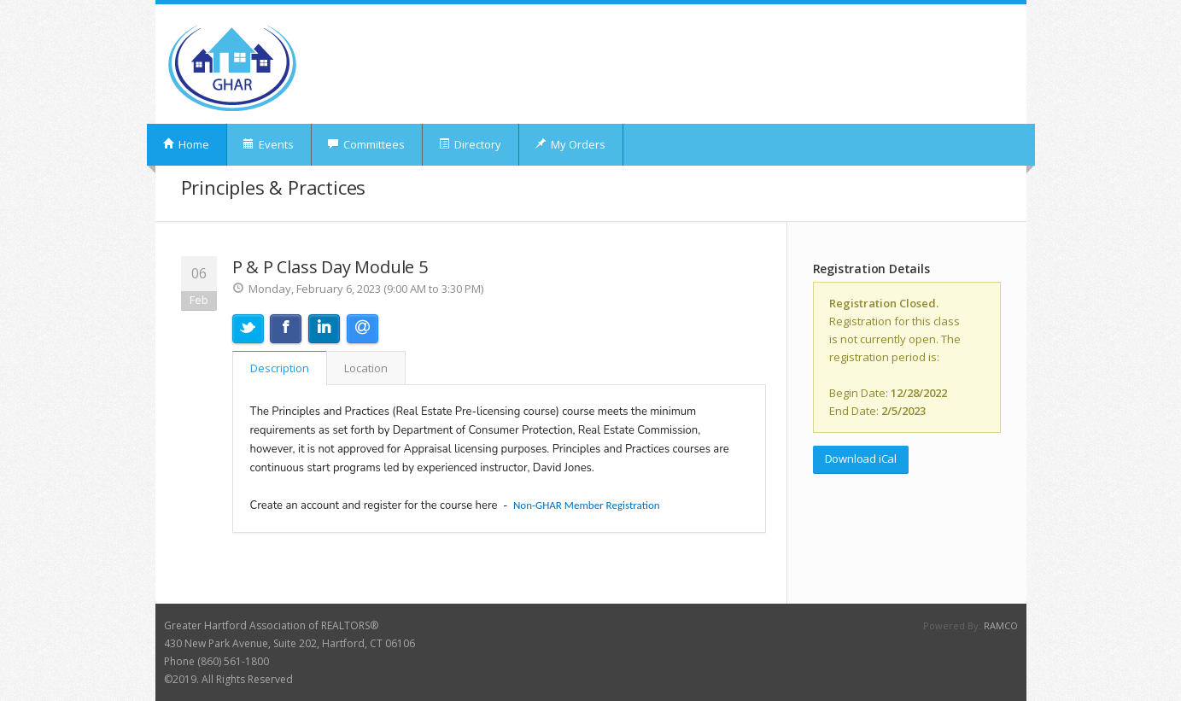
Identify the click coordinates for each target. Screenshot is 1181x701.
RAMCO (1001, 625)
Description (279, 368)
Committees (366, 144)
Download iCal (861, 458)
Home (185, 144)
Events (268, 144)
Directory (469, 144)
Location (366, 368)
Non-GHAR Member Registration (586, 505)
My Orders (570, 144)
